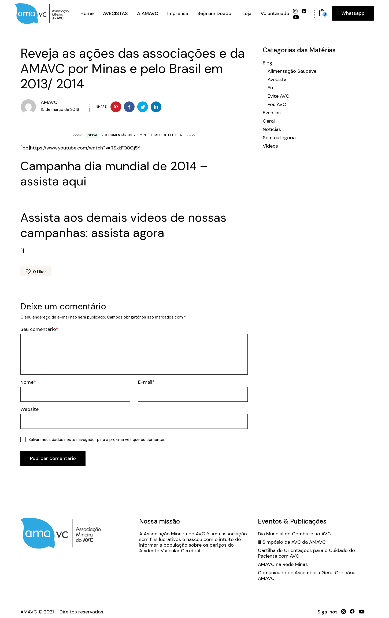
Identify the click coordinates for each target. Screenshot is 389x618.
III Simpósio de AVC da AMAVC (292, 542)
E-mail (145, 382)
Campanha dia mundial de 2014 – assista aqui (114, 173)
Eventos (272, 113)
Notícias (272, 129)
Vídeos (270, 146)
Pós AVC (277, 104)
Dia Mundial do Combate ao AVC (294, 534)
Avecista (277, 79)
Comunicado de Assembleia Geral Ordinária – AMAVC (309, 575)
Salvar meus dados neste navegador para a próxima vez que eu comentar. (96, 439)
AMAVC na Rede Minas (283, 564)
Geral (92, 135)
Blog (267, 63)
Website (29, 409)
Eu (270, 88)
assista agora (127, 233)
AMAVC (49, 102)
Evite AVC (278, 96)
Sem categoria (279, 138)
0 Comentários (118, 135)
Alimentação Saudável (292, 71)
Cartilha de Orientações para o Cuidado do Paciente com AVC (306, 553)
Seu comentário (38, 329)
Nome (27, 382)
